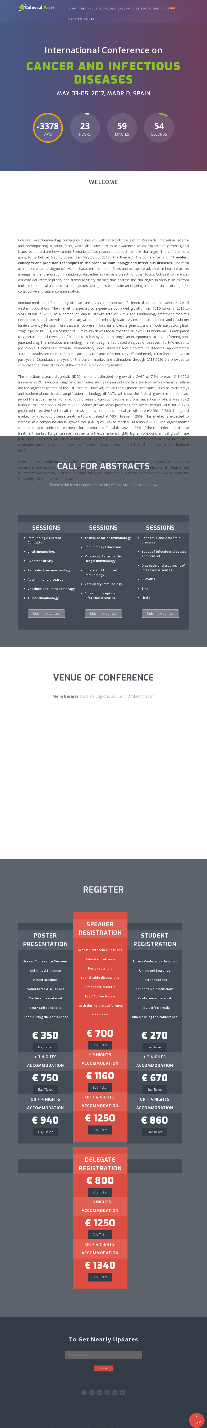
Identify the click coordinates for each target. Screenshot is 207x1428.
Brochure (164, 8)
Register (74, 19)
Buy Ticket (45, 1047)
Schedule (108, 8)
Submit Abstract (46, 614)
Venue (92, 8)
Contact (91, 19)
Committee (76, 8)
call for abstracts (134, 8)
